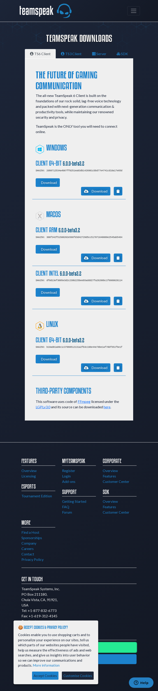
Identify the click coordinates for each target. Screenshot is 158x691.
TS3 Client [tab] (71, 54)
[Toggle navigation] (133, 10)
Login (66, 476)
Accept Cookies (45, 676)
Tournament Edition (36, 496)
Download (49, 182)
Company (28, 543)
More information (46, 665)
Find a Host (30, 532)
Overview (29, 470)
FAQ (65, 507)
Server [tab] (99, 54)
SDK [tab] (122, 54)
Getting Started (74, 501)
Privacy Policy (32, 559)
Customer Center (116, 481)
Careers (27, 548)
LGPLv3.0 (43, 407)
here (107, 407)
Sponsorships (31, 538)
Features (109, 476)
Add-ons (68, 481)
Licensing (28, 476)
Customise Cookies (77, 676)
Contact (27, 554)
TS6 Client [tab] (40, 54)
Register (68, 470)
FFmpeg (84, 401)
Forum (67, 512)
